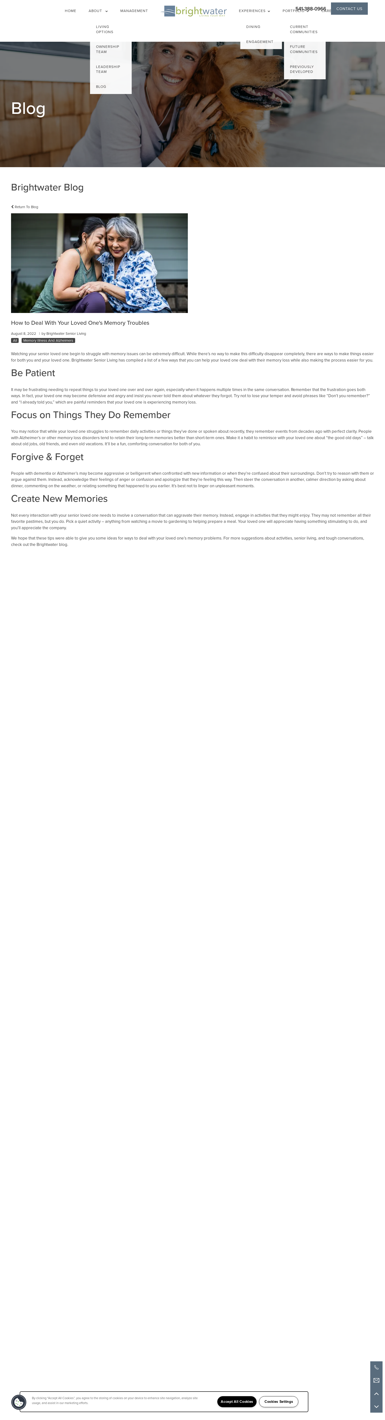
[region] (164, 1401)
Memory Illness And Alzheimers (48, 340)
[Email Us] (376, 1380)
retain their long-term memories (144, 438)
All (15, 340)
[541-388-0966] (376, 1367)
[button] (349, 8)
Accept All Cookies (237, 1401)
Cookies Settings (278, 1401)
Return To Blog (24, 207)
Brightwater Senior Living (94, 360)
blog (63, 544)
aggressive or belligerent (127, 473)
